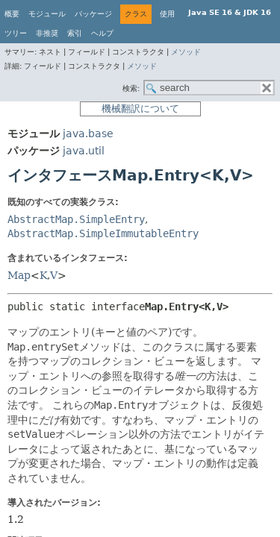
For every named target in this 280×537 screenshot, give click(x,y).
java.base (88, 133)
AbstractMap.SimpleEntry (76, 219)
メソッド (186, 52)
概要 (11, 14)
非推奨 (47, 33)
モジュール (47, 14)
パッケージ (93, 14)
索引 (74, 33)
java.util (84, 151)
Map (19, 275)
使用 (167, 14)
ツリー (15, 33)
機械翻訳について (140, 108)
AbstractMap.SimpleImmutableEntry (103, 233)
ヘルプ (102, 33)
